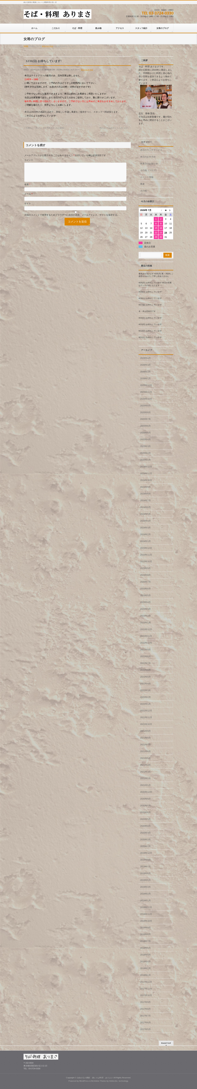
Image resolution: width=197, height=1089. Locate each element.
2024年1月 (145, 541)
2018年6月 (145, 948)
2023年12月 (146, 548)
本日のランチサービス (151, 150)
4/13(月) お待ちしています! (150, 324)
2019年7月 (145, 866)
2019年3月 (145, 887)
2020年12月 (146, 792)
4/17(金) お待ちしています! (150, 305)
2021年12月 (146, 710)
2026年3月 (145, 365)
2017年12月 (146, 982)
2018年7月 (145, 941)
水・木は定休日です (147, 311)
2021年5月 (145, 758)
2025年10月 (146, 399)
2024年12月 (146, 466)
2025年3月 (145, 446)
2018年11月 (146, 914)
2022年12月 (146, 629)
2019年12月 (146, 853)
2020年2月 (145, 839)
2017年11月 (146, 988)
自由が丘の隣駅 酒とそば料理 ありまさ (95, 1078)
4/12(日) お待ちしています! (150, 331)
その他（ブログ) (148, 170)
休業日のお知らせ (149, 163)
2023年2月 (145, 615)
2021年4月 (145, 765)
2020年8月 (145, 798)
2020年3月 (145, 832)
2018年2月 (145, 968)
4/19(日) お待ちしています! (150, 292)
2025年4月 (145, 439)
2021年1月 (145, 785)
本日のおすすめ (87, 70)
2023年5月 (145, 595)
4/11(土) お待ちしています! (150, 337)
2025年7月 (145, 419)
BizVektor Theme (98, 1081)
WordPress (84, 1081)
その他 (143, 190)
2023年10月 (146, 561)
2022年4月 (145, 683)
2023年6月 (145, 588)
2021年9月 (145, 731)
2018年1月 (145, 975)
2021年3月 (145, 771)
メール (28, 197)
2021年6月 (145, 751)
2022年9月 (145, 649)
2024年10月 (146, 480)
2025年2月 (145, 453)
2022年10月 (146, 643)
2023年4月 (145, 602)
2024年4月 (145, 521)
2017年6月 (145, 1022)
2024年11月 (146, 473)
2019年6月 (145, 873)
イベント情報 (146, 177)
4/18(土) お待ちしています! (150, 298)
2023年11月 (146, 555)
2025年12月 (146, 385)
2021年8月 (145, 737)
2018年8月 (145, 934)
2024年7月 (145, 500)
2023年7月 (145, 582)
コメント (28, 160)
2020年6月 (145, 812)
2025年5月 (145, 432)
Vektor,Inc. (113, 1081)
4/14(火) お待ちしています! (150, 318)
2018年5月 (145, 954)
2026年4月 (145, 358)
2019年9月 (145, 859)
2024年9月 (145, 487)
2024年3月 (145, 527)
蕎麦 (142, 184)
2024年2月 (145, 534)
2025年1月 (145, 460)
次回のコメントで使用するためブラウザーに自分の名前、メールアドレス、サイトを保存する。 (71, 218)
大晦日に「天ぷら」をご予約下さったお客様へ (45, 128)
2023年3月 (145, 609)
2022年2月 (145, 697)
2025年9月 (145, 405)
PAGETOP (166, 1043)
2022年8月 (145, 656)
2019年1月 (145, 900)
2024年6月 (145, 507)
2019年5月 (145, 880)
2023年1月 (145, 622)
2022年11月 (146, 636)
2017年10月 (146, 995)
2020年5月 (145, 819)
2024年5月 (145, 514)
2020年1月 (145, 846)
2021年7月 (145, 744)
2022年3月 (145, 690)
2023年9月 (145, 568)
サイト (27, 207)
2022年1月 (145, 704)
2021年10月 (146, 724)
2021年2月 (145, 778)
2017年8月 (145, 1009)
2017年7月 (145, 1015)
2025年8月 (145, 412)
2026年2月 (145, 371)
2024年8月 (145, 493)
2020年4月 (145, 826)
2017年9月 (145, 1002)
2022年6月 (145, 670)
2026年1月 (145, 378)
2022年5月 (145, 676)
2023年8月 (145, 575)
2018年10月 (146, 921)
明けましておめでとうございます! (115, 128)
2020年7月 (145, 805)
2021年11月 (146, 717)
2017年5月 (145, 1029)
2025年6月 (145, 426)
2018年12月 (146, 907)
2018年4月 (145, 961)
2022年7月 (145, 663)
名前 (27, 188)
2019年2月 (145, 893)
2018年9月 (145, 927)
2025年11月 (146, 392)
